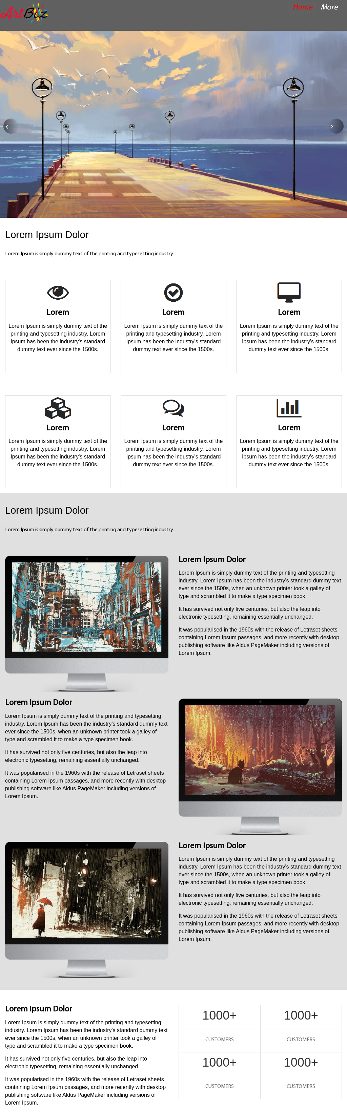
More (329, 8)
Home (302, 8)
